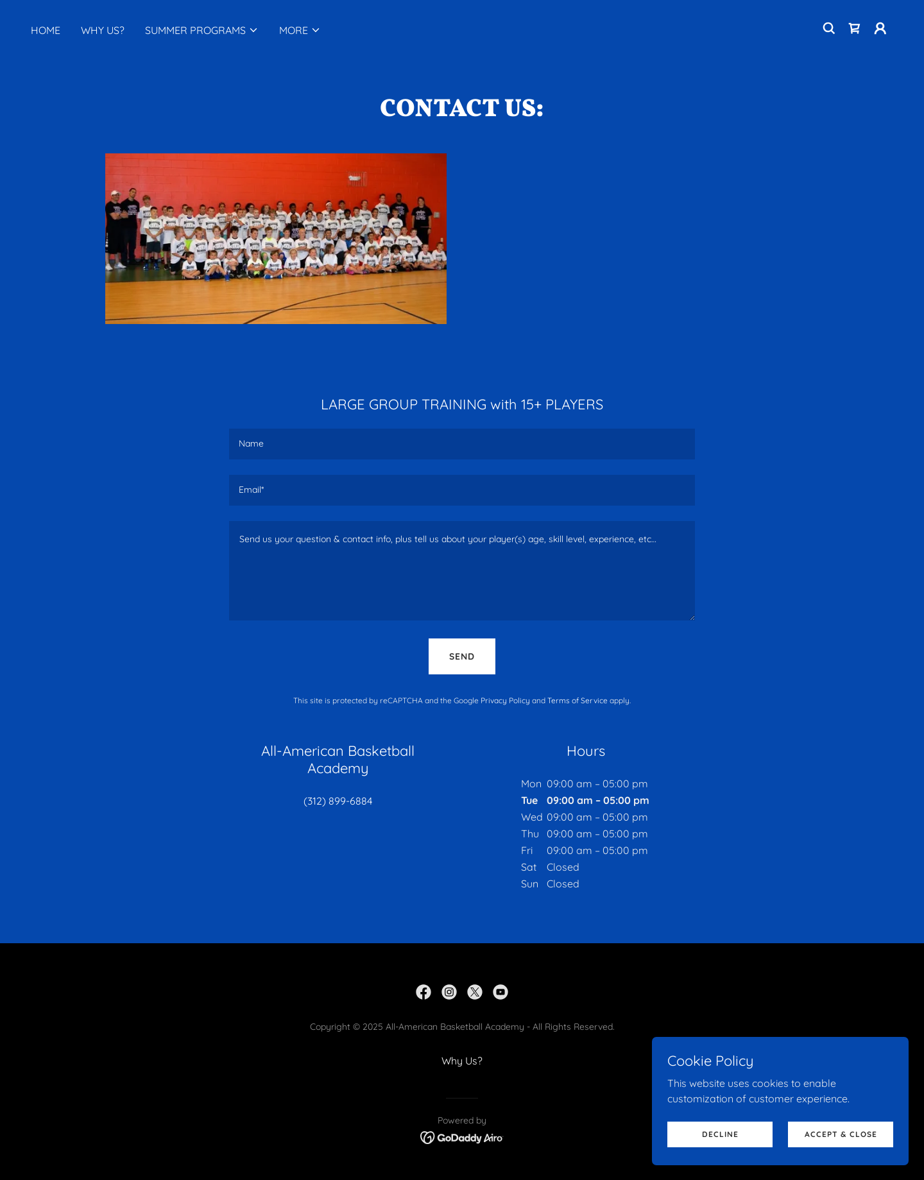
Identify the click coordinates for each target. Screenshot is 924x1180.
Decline (720, 1134)
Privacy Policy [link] (505, 700)
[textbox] (461, 444)
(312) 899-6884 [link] (338, 800)
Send (462, 656)
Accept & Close (841, 1134)
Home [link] (45, 30)
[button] (202, 30)
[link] (855, 28)
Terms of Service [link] (577, 700)
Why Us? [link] (102, 30)
